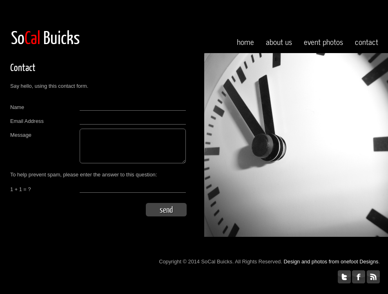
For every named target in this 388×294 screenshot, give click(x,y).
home (245, 41)
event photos (323, 41)
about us (279, 41)
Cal (32, 37)
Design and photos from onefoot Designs (331, 261)
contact (366, 41)
